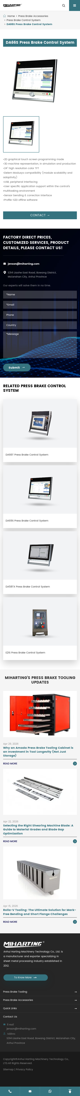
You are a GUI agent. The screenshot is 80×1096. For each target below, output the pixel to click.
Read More (40, 764)
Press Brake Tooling (15, 992)
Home (11, 16)
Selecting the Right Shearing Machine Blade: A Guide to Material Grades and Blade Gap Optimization (38, 830)
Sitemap (8, 1069)
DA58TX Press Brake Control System (28, 587)
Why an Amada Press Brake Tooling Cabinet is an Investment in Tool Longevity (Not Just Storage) (38, 752)
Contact (40, 215)
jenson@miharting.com (23, 264)
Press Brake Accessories (33, 16)
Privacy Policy (24, 1069)
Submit (17, 367)
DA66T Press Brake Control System (27, 455)
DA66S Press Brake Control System (29, 24)
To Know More (25, 977)
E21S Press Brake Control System (25, 653)
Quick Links (10, 1008)
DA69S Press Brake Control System (27, 521)
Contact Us (10, 1017)
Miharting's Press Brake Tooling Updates (40, 680)
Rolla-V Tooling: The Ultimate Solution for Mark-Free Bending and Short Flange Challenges (39, 912)
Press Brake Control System (23, 20)
